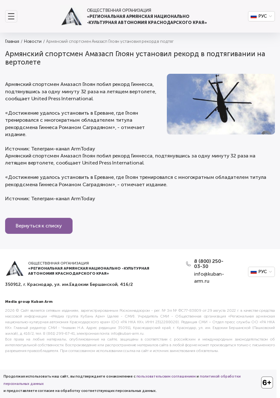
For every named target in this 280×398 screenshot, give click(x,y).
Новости (33, 41)
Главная (12, 41)
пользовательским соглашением (166, 376)
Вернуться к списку (39, 226)
